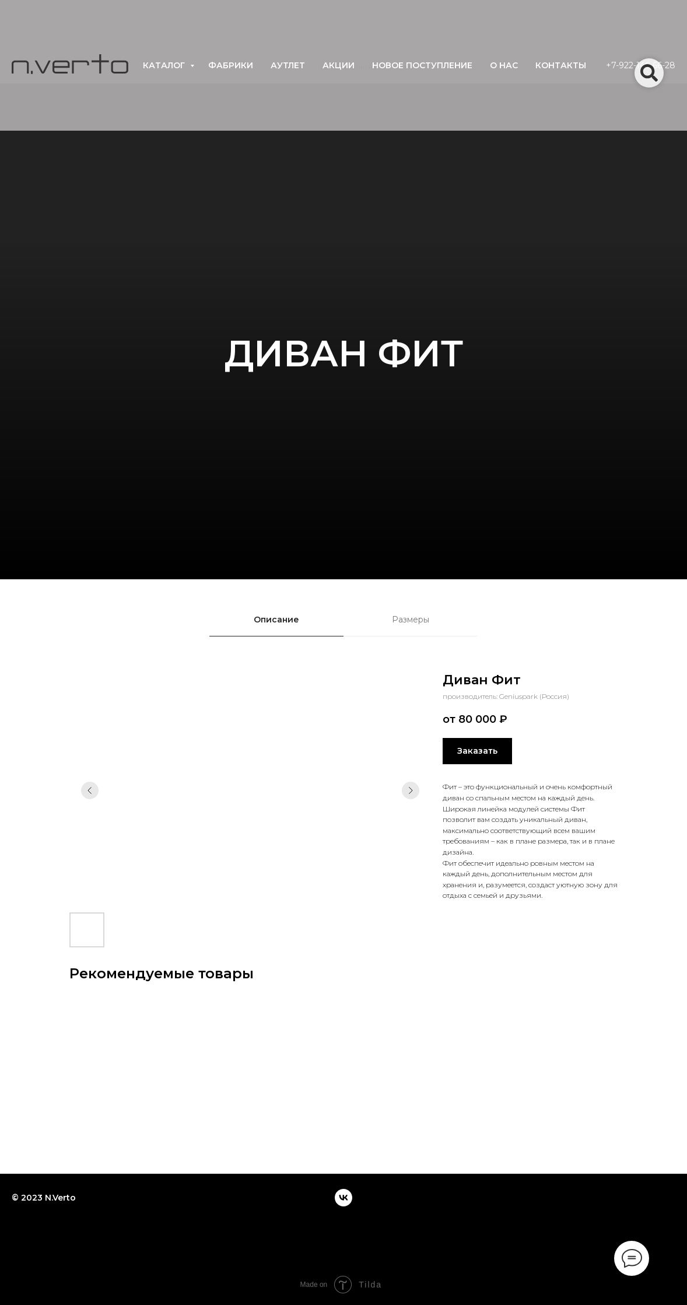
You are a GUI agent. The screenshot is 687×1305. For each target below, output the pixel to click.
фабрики (230, 65)
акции (339, 65)
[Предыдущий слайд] (90, 790)
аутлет (288, 65)
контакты (560, 65)
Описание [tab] (276, 619)
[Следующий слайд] (410, 790)
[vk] (343, 1197)
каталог (165, 65)
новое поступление (422, 65)
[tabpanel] (343, 809)
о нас (504, 65)
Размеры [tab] (410, 619)
